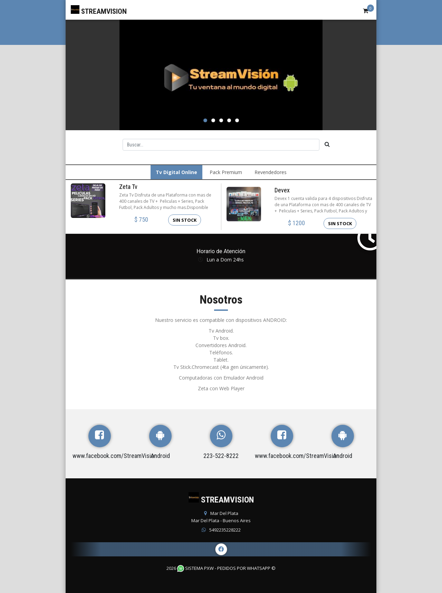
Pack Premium (226, 172)
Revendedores (270, 172)
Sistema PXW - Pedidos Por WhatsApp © (226, 568)
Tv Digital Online (176, 172)
